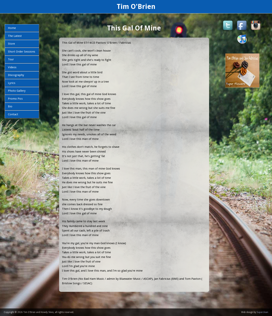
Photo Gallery (17, 90)
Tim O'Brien (136, 6)
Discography (16, 75)
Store (11, 43)
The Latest (15, 36)
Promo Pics (15, 98)
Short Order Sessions (21, 51)
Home (12, 28)
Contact (13, 114)
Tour (11, 59)
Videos (12, 67)
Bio (10, 106)
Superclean (262, 312)
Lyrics (11, 83)
